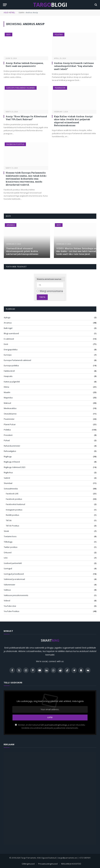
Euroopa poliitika (11, 365)
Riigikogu (8, 456)
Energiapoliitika (10, 349)
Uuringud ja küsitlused (14, 574)
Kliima (6, 387)
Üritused (7, 552)
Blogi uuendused (11, 333)
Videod (7, 600)
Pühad (7, 440)
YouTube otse (10, 606)
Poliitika (59, 34)
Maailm (7, 392)
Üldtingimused (28, 863)
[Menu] (5, 4)
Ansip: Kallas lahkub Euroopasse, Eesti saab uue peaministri (24, 64)
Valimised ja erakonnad (14, 579)
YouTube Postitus (11, 611)
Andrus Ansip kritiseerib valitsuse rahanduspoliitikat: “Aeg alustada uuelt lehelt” (74, 66)
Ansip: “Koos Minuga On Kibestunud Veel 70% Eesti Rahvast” (26, 118)
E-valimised (9, 338)
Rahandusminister (12, 445)
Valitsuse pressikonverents (16, 595)
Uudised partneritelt (13, 563)
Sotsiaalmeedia (11, 488)
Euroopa (7, 354)
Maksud (7, 403)
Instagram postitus (14, 509)
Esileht (21, 12)
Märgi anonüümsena (51, 291)
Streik (6, 531)
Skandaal (8, 483)
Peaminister (60, 88)
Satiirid (7, 478)
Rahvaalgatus (10, 451)
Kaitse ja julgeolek (12, 381)
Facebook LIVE (12, 493)
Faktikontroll (9, 371)
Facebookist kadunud (15, 504)
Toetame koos (10, 536)
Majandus (8, 397)
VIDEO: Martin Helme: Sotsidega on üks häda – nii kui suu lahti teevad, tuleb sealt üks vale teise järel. (76, 251)
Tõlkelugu (8, 541)
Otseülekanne (10, 413)
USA (5, 557)
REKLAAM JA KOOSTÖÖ (71, 863)
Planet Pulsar (10, 424)
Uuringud (8, 568)
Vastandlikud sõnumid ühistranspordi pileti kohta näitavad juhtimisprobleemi (22, 251)
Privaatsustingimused (48, 863)
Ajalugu (7, 317)
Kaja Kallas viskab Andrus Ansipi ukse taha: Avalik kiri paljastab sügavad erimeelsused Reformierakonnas (73, 121)
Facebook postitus (15, 144)
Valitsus (7, 590)
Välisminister (9, 584)
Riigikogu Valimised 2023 (14, 467)
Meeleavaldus (10, 408)
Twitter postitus (10, 547)
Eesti (8, 34)
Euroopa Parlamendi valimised (20, 88)
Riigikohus (8, 472)
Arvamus (11, 225)
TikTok (9, 520)
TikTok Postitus (12, 525)
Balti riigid (8, 328)
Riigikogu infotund (12, 461)
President (8, 435)
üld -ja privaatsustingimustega (54, 725)
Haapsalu (8, 376)
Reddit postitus (12, 515)
